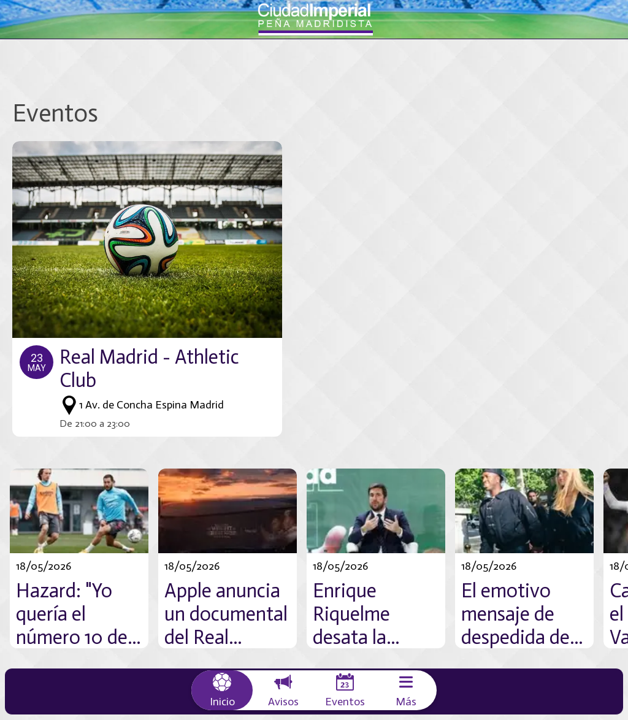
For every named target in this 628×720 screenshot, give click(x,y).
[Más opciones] (406, 690)
